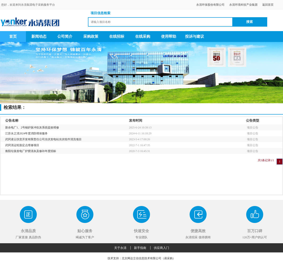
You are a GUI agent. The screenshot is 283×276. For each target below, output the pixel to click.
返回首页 (268, 4)
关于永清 (120, 248)
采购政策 (90, 36)
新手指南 (140, 248)
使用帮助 (168, 36)
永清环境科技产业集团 (243, 4)
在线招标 (116, 36)
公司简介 (64, 36)
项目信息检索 (100, 13)
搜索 (249, 22)
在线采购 (142, 36)
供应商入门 (161, 248)
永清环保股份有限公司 (210, 4)
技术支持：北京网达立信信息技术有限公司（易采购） (141, 258)
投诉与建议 (194, 36)
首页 (13, 36)
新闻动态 (38, 36)
